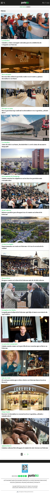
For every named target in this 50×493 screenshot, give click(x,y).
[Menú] (2, 3)
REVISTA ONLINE (21, 482)
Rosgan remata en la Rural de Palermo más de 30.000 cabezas (23, 280)
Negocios (43, 480)
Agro (13, 480)
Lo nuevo (31, 480)
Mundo (37, 480)
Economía (19, 480)
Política (13, 482)
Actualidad (7, 480)
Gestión (25, 480)
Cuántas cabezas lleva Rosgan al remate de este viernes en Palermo (25, 448)
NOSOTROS (30, 482)
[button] (47, 37)
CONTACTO (37, 482)
